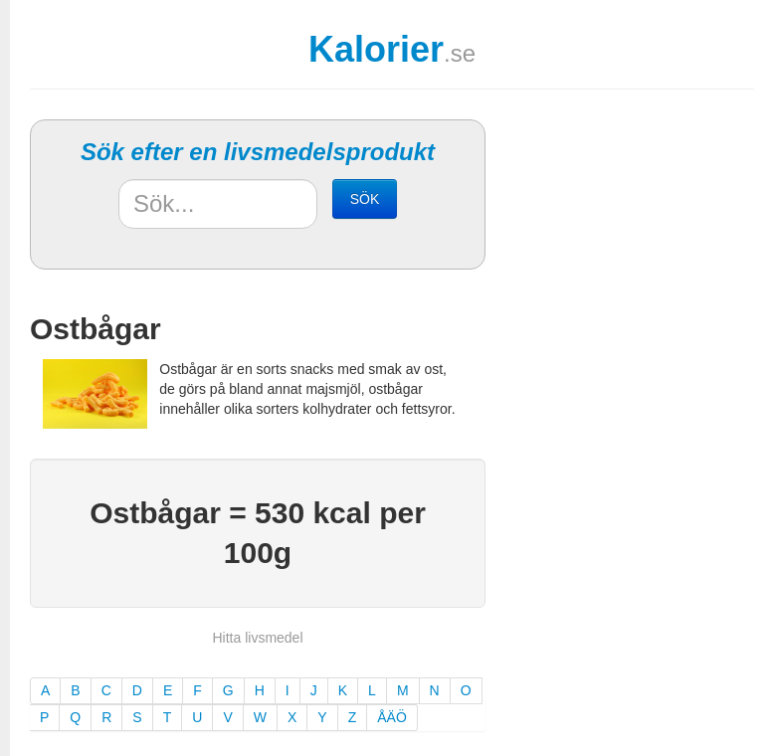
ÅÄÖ (392, 717)
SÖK (365, 199)
